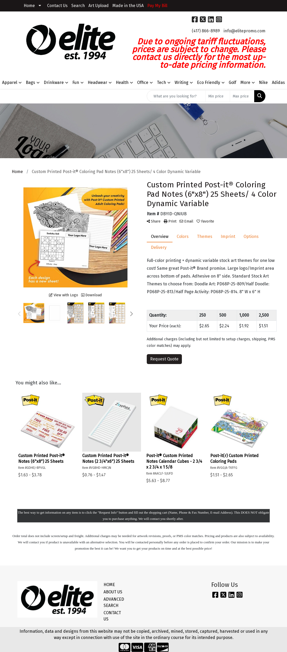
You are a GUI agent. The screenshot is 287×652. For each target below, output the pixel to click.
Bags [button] (30, 82)
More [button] (245, 82)
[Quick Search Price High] (242, 96)
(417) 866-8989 (206, 30)
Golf (232, 82)
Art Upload (98, 5)
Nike (263, 82)
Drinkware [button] (54, 82)
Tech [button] (161, 82)
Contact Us (57, 5)
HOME (109, 584)
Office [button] (142, 82)
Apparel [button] (9, 82)
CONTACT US (112, 616)
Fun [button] (75, 82)
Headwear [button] (97, 82)
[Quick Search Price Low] (217, 96)
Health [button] (122, 82)
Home (29, 5)
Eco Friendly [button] (208, 82)
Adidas (278, 82)
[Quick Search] (176, 96)
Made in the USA (128, 5)
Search (78, 5)
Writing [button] (181, 82)
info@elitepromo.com (244, 30)
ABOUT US (113, 591)
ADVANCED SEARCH (114, 602)
